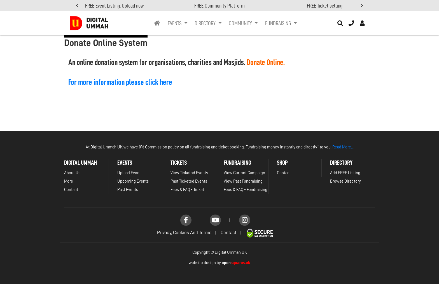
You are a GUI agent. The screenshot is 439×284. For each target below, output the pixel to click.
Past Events (127, 190)
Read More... (343, 147)
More (68, 181)
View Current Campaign (244, 173)
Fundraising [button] (278, 23)
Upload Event (129, 173)
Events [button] (175, 23)
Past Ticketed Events (189, 181)
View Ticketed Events (189, 173)
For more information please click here (120, 82)
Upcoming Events (133, 181)
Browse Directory (345, 181)
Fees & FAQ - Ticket (187, 190)
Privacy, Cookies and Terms (184, 232)
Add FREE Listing (345, 173)
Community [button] (241, 23)
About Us (72, 173)
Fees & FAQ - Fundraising (245, 190)
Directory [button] (206, 23)
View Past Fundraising (243, 181)
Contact (71, 190)
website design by (219, 263)
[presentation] (77, 5)
